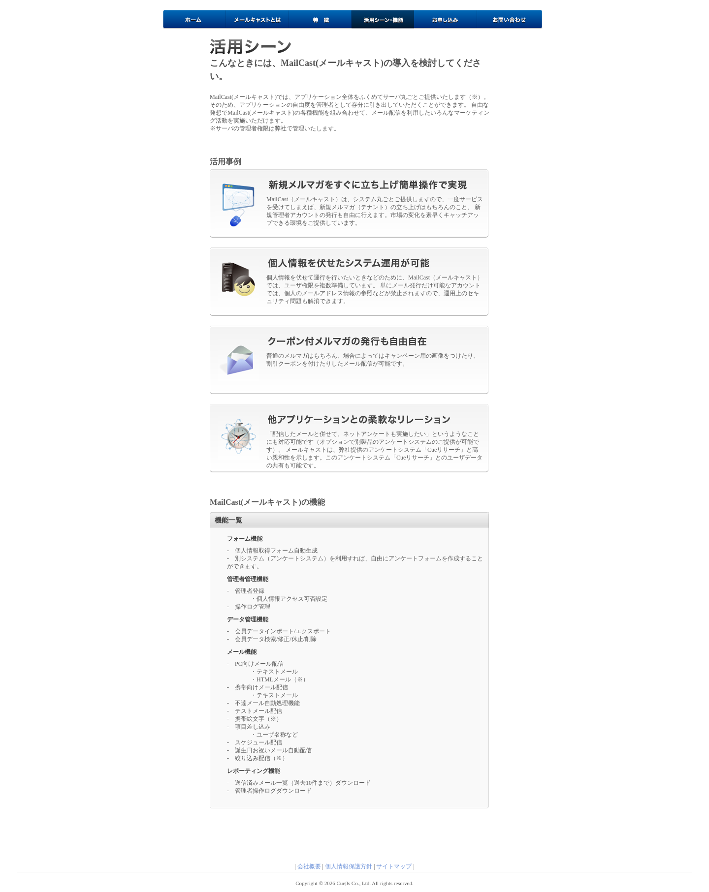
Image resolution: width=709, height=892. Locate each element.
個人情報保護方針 (348, 866)
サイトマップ (394, 866)
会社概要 (309, 866)
